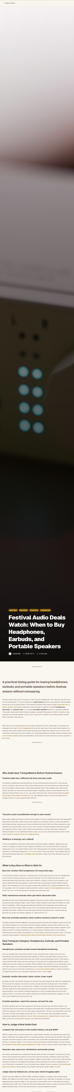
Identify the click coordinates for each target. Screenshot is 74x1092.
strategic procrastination (34, 854)
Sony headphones (25, 728)
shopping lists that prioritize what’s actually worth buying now (43, 935)
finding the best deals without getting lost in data (23, 1045)
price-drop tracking (11, 736)
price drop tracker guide (45, 969)
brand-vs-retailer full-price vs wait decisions (23, 834)
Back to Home (9, 3)
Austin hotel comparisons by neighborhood (43, 1016)
